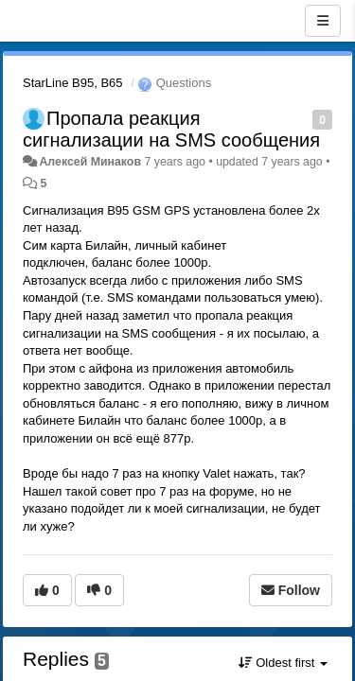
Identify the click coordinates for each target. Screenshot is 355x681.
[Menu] (323, 21)
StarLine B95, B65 (73, 83)
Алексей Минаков (90, 161)
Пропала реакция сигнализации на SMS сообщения (171, 129)
